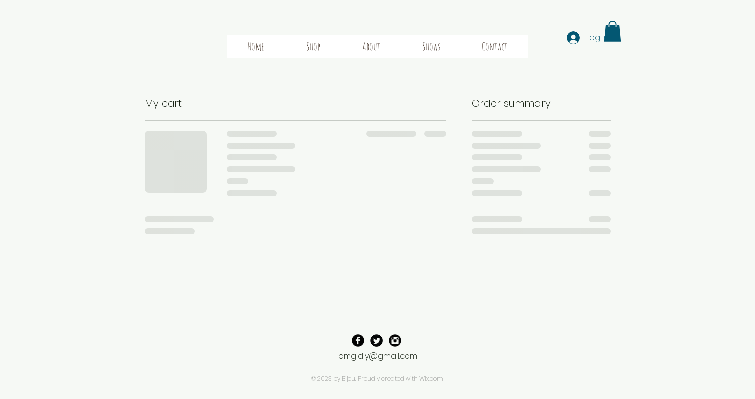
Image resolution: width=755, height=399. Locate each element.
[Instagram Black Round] (395, 340)
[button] (612, 31)
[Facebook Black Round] (358, 340)
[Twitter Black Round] (376, 340)
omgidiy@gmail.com (377, 356)
